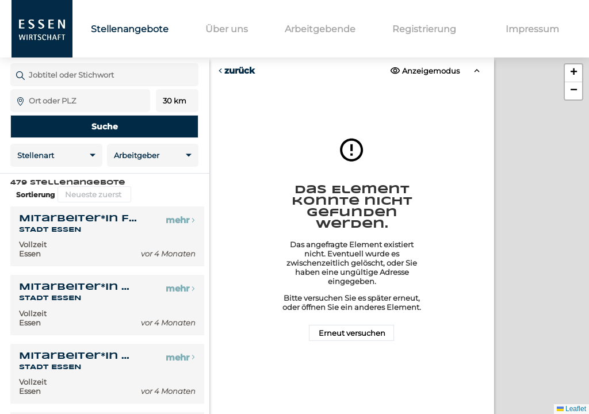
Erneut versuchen (351, 333)
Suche (104, 126)
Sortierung (35, 194)
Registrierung (424, 29)
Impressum (532, 29)
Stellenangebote (130, 29)
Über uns (226, 29)
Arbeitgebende (320, 29)
